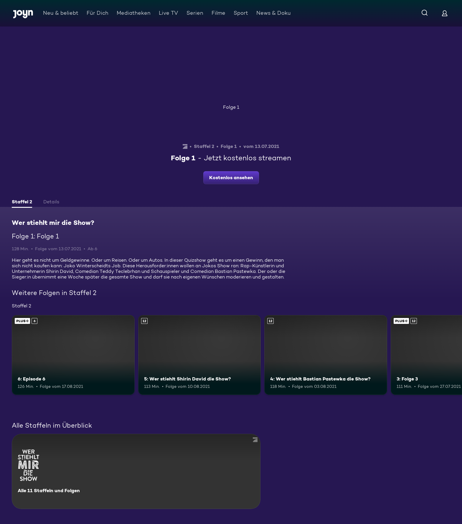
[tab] (22, 202)
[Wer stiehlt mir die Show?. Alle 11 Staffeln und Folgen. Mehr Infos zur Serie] (136, 471)
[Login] (445, 13)
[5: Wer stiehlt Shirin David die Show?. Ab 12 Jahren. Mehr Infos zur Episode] (199, 355)
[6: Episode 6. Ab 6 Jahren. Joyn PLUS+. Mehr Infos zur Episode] (73, 355)
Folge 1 (231, 107)
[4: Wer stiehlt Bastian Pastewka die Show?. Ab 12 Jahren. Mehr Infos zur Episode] (325, 355)
